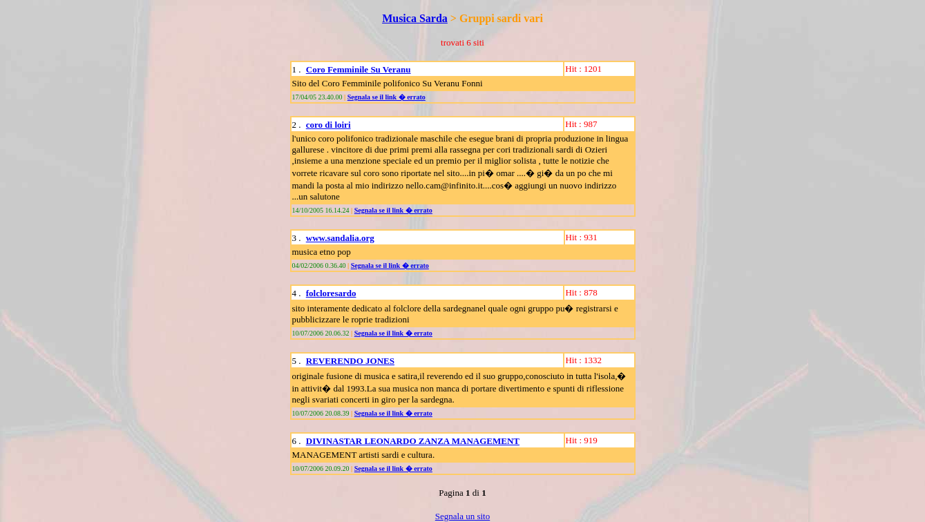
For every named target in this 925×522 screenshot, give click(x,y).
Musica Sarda (415, 18)
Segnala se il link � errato (386, 97)
